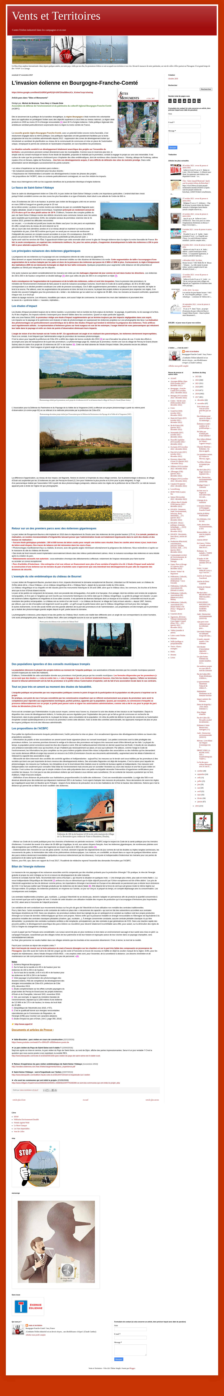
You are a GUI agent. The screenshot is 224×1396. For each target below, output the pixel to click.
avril (199, 791)
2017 (197, 397)
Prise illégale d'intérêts (201, 713)
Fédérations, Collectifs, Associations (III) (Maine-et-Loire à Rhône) (179, 596)
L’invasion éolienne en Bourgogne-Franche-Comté (204, 508)
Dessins (173, 655)
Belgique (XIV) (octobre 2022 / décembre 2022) (179, 480)
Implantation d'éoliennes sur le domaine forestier (204, 693)
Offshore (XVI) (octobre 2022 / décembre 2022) (179, 467)
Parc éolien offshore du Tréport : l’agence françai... (204, 441)
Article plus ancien (152, 1100)
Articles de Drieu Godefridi (203, 582)
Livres (173, 658)
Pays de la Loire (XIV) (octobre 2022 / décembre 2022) (179, 454)
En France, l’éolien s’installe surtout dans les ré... (204, 545)
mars (199, 795)
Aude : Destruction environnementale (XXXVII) (204, 616)
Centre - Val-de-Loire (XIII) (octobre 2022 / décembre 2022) (178, 403)
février (199, 798)
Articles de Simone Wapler (203, 588)
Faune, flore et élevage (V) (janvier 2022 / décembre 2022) (179, 566)
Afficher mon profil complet (178, 366)
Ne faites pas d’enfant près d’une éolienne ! (204, 434)
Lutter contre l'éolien (178, 635)
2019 (197, 390)
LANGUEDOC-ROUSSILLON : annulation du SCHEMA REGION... (204, 606)
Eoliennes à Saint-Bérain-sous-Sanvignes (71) (203, 727)
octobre (200, 771)
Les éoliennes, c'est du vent (203, 520)
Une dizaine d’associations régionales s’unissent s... (203, 650)
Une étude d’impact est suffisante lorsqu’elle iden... (204, 634)
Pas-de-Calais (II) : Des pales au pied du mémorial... (204, 720)
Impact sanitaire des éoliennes (204, 700)
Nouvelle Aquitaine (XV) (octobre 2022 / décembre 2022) (178, 442)
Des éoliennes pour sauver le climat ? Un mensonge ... (204, 418)
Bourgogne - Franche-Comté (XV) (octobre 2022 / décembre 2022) (179, 390)
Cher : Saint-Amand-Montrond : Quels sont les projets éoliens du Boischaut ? (196, 182)
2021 (197, 383)
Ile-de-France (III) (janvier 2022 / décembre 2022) (177, 427)
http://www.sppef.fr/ (24, 1024)
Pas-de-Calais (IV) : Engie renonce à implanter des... (204, 472)
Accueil (85, 1100)
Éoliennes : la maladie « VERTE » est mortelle (204, 553)
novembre (201, 403)
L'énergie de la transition (202, 501)
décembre (201, 400)
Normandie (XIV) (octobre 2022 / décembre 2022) (177, 435)
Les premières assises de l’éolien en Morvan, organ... (204, 456)
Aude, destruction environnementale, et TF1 (204, 527)
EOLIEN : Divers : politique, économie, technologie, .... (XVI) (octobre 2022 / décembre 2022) (178, 527)
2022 (197, 380)
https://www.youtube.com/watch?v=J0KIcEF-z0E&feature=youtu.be (40, 1042)
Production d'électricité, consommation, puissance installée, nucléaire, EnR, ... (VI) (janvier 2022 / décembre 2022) (179, 546)
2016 (197, 806)
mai (198, 788)
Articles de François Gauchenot (204, 577)
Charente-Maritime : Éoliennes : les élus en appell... (204, 449)
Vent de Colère (19, 1132)
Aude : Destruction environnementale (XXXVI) (204, 735)
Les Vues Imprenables (21, 1129)
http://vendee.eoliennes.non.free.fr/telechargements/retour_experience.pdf (43, 1066)
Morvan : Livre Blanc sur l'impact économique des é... (204, 744)
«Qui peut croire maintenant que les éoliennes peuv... (203, 625)
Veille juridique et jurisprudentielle (177, 642)
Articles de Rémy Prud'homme (203, 514)
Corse (173, 408)
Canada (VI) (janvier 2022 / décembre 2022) (179, 485)
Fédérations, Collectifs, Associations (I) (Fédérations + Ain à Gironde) (179, 580)
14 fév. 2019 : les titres (191, 290)
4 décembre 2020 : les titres (192, 260)
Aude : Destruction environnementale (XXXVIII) (204, 479)
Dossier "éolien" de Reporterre (177, 572)
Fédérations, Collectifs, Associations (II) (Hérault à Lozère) (179, 588)
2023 (197, 376)
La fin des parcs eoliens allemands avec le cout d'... (204, 764)
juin (199, 784)
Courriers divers (176, 614)
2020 (197, 387)
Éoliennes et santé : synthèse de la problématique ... (204, 426)
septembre (201, 774)
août (199, 778)
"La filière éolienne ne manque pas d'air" (204, 464)
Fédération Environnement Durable (26, 1120)
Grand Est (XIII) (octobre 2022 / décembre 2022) (176, 413)
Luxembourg (175, 489)
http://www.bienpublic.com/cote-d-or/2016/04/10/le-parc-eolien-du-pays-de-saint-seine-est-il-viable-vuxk (56, 1056)
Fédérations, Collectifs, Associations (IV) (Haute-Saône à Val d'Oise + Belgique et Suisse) (179, 606)
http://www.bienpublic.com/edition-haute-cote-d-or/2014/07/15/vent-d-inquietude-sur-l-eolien (51, 1075)
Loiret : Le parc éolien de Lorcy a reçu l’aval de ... (204, 570)
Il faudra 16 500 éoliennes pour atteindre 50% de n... (204, 562)
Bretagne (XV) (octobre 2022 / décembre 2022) (179, 397)
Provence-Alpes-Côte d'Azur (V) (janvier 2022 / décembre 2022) (179, 461)
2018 (197, 394)
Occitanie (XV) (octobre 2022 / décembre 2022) (179, 448)
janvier (200, 802)
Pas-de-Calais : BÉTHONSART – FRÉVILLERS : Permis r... (204, 596)
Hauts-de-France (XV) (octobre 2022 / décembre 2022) (178, 420)
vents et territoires (192, 351)
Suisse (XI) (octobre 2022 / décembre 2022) (179, 498)
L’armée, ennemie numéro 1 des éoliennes (203, 641)
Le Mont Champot (20, 1126)
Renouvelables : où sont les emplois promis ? (203, 534)
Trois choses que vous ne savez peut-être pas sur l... (204, 410)
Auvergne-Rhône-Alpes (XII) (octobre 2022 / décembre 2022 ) (179, 383)
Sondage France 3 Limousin (203, 486)
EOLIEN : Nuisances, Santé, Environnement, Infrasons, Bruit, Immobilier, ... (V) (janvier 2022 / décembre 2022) (179, 514)
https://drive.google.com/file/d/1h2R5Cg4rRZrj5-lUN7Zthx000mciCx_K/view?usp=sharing (52, 92)
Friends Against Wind (21, 1123)
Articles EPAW (202, 540)
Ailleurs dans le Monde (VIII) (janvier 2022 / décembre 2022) (179, 504)
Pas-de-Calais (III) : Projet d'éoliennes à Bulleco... (204, 676)
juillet (199, 781)
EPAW (16, 1117)
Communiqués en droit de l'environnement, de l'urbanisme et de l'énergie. (179, 558)
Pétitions (174, 638)
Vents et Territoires (56, 15)
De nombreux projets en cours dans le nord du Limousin (204, 668)
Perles (173, 652)
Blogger (132, 1368)
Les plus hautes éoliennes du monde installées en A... (204, 660)
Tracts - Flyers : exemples (176, 647)
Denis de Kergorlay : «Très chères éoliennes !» (204, 706)
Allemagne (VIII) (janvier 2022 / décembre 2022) (177, 474)
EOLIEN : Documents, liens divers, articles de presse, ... (179, 536)
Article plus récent (18, 1100)
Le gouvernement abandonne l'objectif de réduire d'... (203, 685)
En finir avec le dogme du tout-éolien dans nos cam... (203, 494)
